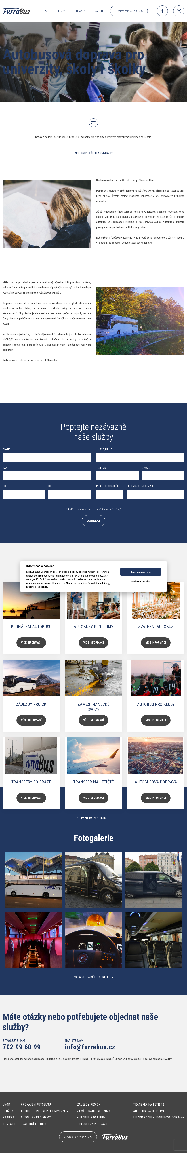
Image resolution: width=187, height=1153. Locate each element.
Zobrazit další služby (91, 818)
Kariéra (8, 1117)
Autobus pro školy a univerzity (44, 1111)
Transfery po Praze (92, 1124)
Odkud (7, 449)
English (98, 11)
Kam (5, 467)
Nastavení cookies (140, 581)
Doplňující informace (140, 486)
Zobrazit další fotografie (91, 977)
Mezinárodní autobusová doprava (158, 1117)
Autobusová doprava (148, 1111)
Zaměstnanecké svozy (93, 1111)
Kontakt (9, 1124)
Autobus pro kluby (91, 1117)
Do (49, 486)
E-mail (146, 467)
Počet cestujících (108, 486)
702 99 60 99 (22, 1047)
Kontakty (79, 11)
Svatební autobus (34, 1124)
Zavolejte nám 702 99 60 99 (129, 10)
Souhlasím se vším (140, 571)
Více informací (31, 642)
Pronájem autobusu (36, 1104)
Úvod (46, 11)
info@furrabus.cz (90, 1047)
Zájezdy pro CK (88, 1104)
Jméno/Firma (104, 449)
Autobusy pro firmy (36, 1117)
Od (4, 486)
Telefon (101, 467)
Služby (61, 11)
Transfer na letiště (148, 1104)
